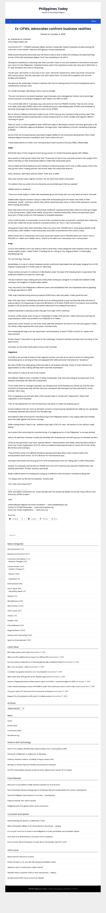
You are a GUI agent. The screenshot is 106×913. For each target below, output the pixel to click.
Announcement (14, 549)
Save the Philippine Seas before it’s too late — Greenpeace (31, 795)
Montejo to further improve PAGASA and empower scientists (32, 765)
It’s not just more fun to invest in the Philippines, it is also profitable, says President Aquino (43, 831)
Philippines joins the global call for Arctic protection (28, 806)
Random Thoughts (16, 561)
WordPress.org (13, 735)
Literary (10, 596)
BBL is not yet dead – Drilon (18, 667)
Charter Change (15, 569)
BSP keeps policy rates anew (19, 652)
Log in (10, 721)
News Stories (13, 606)
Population (13, 579)
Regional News (13, 630)
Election (12, 574)
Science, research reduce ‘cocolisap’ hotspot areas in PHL (31, 759)
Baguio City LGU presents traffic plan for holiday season (30, 696)
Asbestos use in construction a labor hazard (25, 867)
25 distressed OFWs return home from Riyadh (26, 878)
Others (10, 616)
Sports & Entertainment (17, 640)
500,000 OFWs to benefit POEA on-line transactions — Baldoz (32, 873)
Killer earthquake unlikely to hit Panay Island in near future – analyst (34, 826)
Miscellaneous (13, 601)
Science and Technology (17, 635)
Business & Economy (16, 554)
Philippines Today (53, 9)
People (10, 620)
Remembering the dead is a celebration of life (26, 821)
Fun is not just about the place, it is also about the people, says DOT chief (37, 842)
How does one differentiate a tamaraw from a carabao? (30, 837)
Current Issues (13, 566)
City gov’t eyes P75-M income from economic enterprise (30, 691)
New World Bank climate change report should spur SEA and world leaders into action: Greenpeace (47, 790)
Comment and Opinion (17, 559)
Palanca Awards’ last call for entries (22, 801)
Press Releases (14, 625)
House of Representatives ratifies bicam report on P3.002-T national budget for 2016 (41, 681)
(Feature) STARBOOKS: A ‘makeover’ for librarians (27, 754)
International (13, 584)
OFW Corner (12, 611)
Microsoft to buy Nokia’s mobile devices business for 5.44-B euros (34, 785)
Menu (93, 21)
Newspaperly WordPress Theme (66, 889)
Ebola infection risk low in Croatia (21, 857)
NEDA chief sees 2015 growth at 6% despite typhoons (29, 677)
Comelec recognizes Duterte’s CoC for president (27, 672)
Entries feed (12, 725)
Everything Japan (15, 591)
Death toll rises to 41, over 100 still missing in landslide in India (32, 862)
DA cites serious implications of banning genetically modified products (36, 662)
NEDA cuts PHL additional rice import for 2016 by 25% (28, 657)
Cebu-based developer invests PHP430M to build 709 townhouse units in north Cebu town (44, 686)
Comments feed (14, 730)
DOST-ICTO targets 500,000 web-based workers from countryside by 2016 (37, 749)
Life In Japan (12, 588)
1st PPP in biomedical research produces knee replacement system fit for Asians (40, 770)
